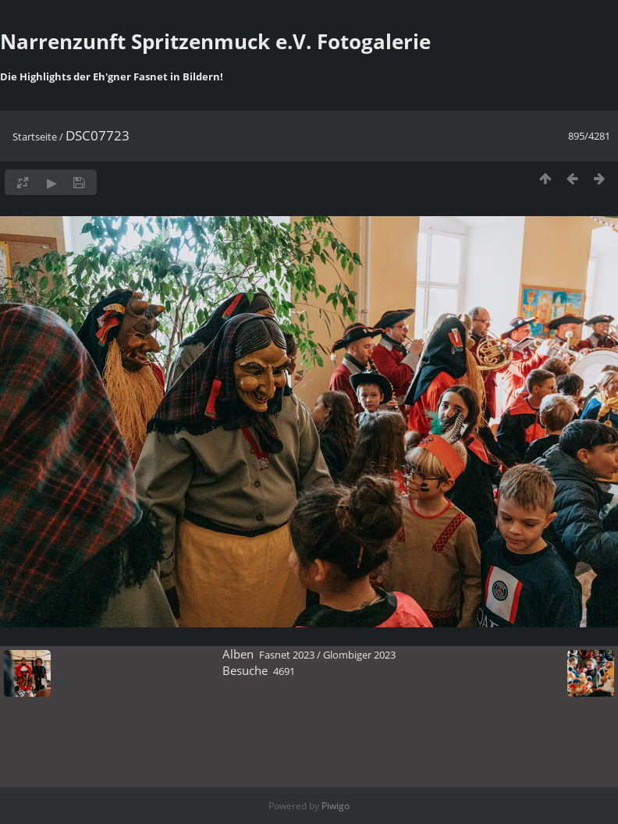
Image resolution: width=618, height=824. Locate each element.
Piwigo (335, 805)
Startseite (34, 137)
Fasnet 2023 (286, 655)
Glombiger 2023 (359, 655)
